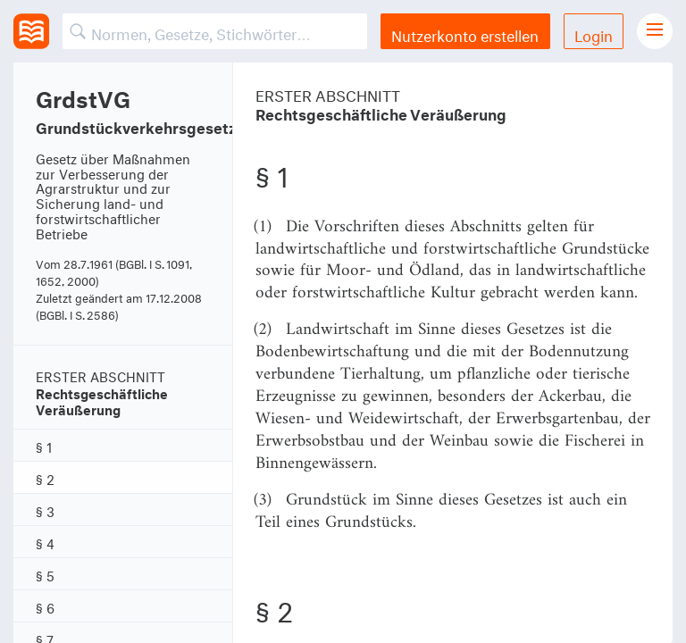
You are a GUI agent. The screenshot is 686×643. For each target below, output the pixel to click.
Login (593, 33)
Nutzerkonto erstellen (465, 33)
